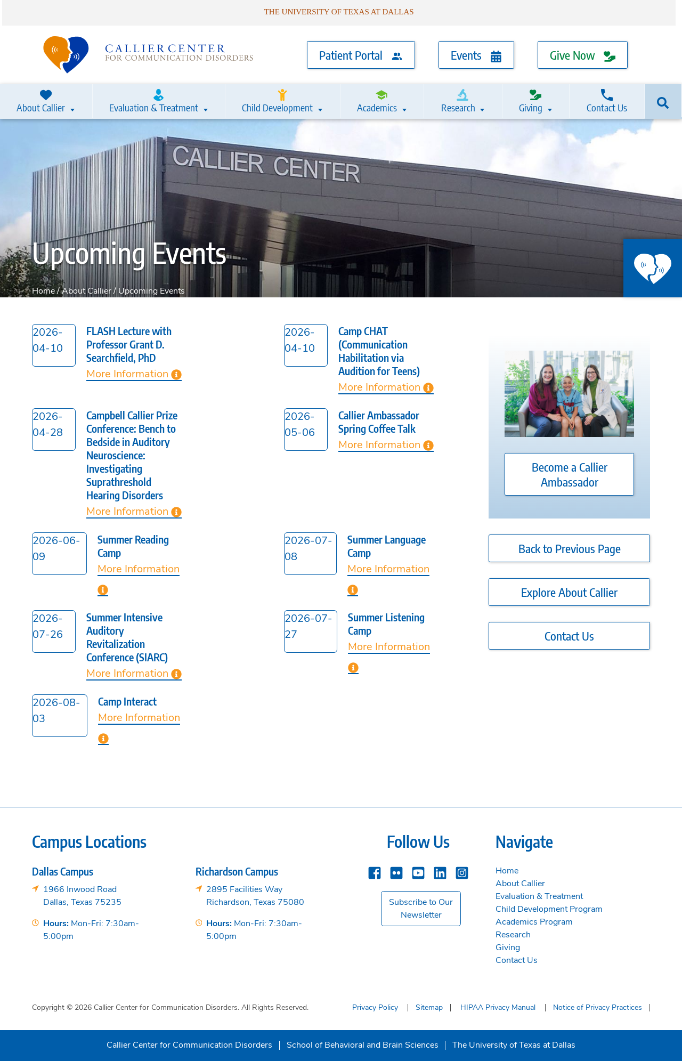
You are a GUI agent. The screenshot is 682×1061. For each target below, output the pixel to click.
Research (458, 101)
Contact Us (607, 101)
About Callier (42, 101)
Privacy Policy (375, 1006)
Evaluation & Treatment (154, 101)
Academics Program (534, 921)
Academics (377, 101)
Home (43, 290)
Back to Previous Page (569, 547)
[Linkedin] (440, 871)
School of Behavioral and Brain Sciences (363, 1044)
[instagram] (462, 871)
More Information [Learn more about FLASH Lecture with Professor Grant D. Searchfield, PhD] (134, 373)
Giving (530, 101)
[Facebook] (374, 871)
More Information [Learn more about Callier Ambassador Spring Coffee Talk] (386, 443)
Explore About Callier (569, 591)
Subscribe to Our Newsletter (421, 907)
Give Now (582, 54)
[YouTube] (418, 871)
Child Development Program (549, 908)
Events (476, 54)
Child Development (278, 101)
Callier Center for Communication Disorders (189, 1044)
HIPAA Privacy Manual (497, 1006)
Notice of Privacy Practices (597, 1006)
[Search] (663, 100)
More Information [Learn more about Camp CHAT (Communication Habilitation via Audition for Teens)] (386, 386)
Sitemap (429, 1006)
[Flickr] (396, 871)
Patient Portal (361, 54)
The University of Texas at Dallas (513, 1044)
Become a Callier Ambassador (569, 473)
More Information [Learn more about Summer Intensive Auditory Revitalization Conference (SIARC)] (134, 672)
